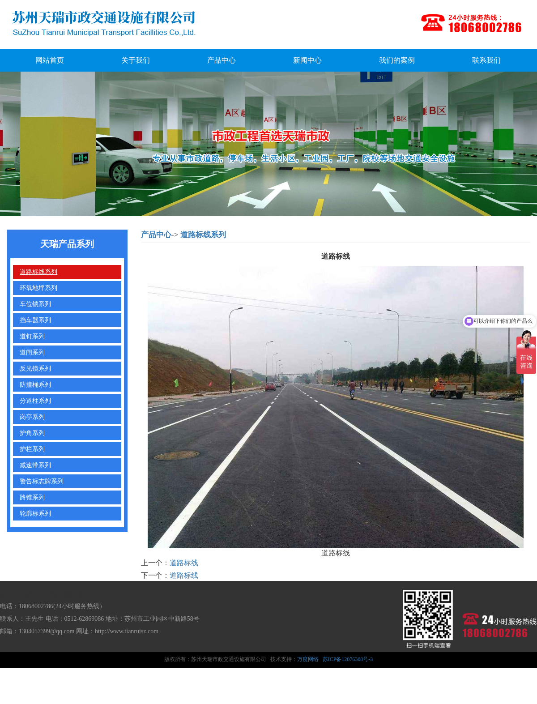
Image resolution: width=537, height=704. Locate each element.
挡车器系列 (35, 320)
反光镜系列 (35, 368)
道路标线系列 (38, 271)
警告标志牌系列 (42, 481)
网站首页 (49, 60)
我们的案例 (397, 60)
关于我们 (135, 60)
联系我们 (486, 60)
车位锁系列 (35, 303)
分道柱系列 (35, 400)
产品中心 (221, 60)
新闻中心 (307, 60)
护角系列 (32, 432)
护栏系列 (32, 448)
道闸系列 (32, 352)
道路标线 (184, 563)
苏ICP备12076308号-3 (348, 659)
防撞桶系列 (35, 384)
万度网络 (308, 659)
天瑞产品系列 (67, 244)
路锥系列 (32, 497)
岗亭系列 (32, 416)
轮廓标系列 (35, 513)
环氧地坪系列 (38, 287)
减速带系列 (35, 465)
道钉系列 (32, 336)
